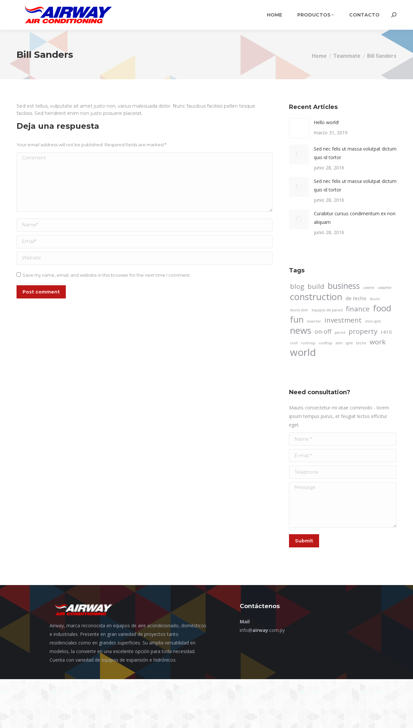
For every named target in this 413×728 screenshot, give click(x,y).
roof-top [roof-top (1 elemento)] (308, 343)
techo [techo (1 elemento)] (361, 343)
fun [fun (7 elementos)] (297, 319)
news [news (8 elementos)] (300, 330)
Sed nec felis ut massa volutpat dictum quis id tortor (355, 153)
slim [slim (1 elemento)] (339, 343)
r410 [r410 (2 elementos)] (386, 332)
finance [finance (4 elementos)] (358, 308)
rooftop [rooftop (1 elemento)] (325, 343)
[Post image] (299, 128)
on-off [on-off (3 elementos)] (322, 331)
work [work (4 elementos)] (378, 341)
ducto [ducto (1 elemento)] (375, 298)
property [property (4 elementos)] (363, 331)
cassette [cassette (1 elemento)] (385, 287)
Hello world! (326, 122)
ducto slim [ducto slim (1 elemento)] (299, 310)
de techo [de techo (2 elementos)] (356, 298)
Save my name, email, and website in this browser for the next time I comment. (106, 275)
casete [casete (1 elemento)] (368, 287)
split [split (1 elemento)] (349, 343)
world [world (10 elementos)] (303, 352)
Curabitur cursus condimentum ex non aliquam (354, 217)
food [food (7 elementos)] (382, 308)
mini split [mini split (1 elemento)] (373, 321)
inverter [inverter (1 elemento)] (314, 321)
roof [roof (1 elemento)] (294, 343)
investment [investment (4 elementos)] (343, 320)
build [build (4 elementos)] (316, 286)
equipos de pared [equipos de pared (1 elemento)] (327, 310)
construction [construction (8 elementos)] (316, 297)
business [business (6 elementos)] (344, 286)
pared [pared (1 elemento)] (340, 332)
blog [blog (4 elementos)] (297, 286)
